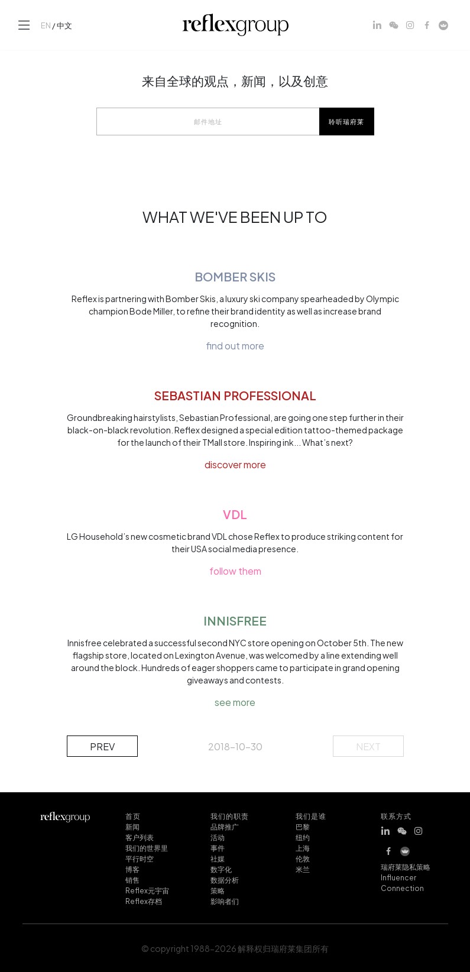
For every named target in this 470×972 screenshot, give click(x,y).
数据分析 (224, 879)
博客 (132, 868)
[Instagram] (410, 25)
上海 (303, 847)
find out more (235, 345)
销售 (132, 879)
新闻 (132, 826)
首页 (133, 815)
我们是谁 (311, 815)
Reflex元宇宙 (147, 889)
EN (46, 24)
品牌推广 (224, 826)
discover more (235, 464)
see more (235, 702)
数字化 (221, 868)
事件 (217, 847)
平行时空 (139, 858)
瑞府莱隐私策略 (405, 866)
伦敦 (303, 858)
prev (102, 746)
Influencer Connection (402, 882)
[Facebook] (427, 25)
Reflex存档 (143, 900)
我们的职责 (229, 815)
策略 (217, 889)
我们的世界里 (146, 847)
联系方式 (396, 815)
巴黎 (303, 826)
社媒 (217, 858)
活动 (217, 836)
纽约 (303, 836)
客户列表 (139, 836)
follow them (235, 570)
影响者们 (224, 900)
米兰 (303, 868)
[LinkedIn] (377, 25)
